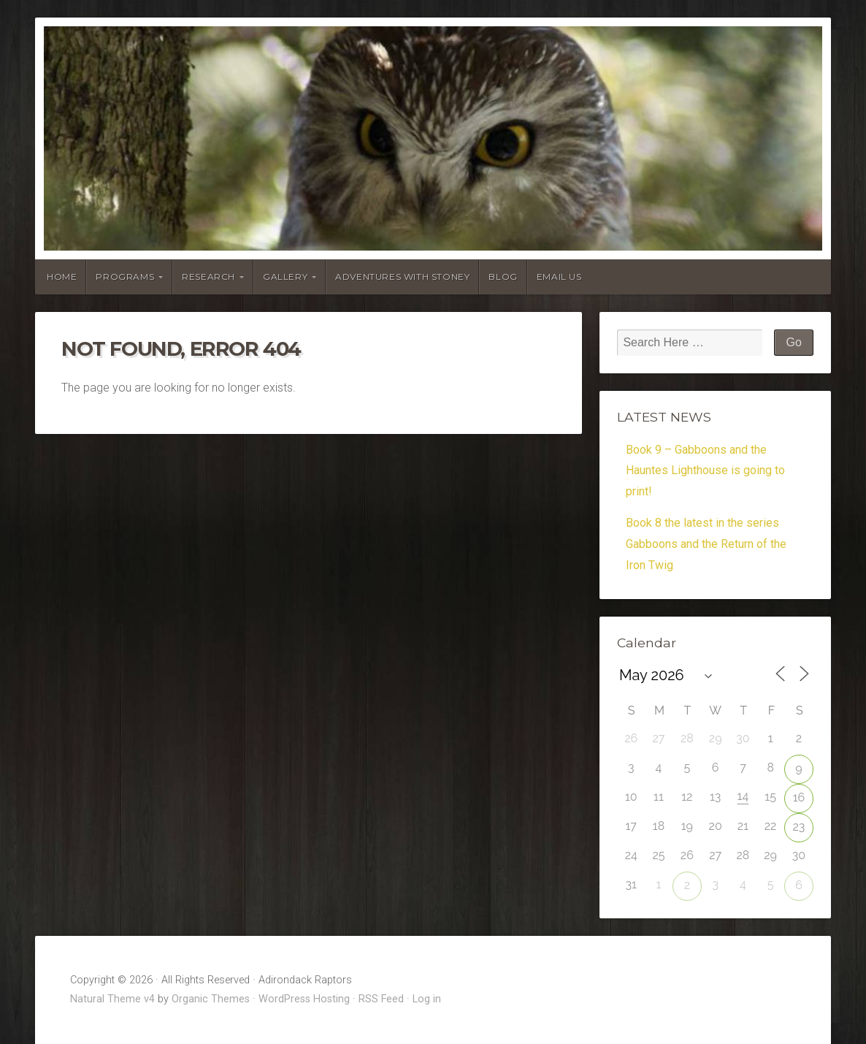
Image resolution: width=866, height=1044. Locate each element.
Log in (427, 999)
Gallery (285, 276)
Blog (502, 276)
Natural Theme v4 (112, 999)
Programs (125, 276)
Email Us (559, 276)
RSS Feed (381, 999)
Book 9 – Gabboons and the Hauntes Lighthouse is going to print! (705, 471)
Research (208, 276)
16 (799, 797)
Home (62, 276)
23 (799, 827)
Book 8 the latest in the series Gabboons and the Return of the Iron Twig (706, 544)
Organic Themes (211, 999)
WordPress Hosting (304, 999)
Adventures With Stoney (402, 276)
